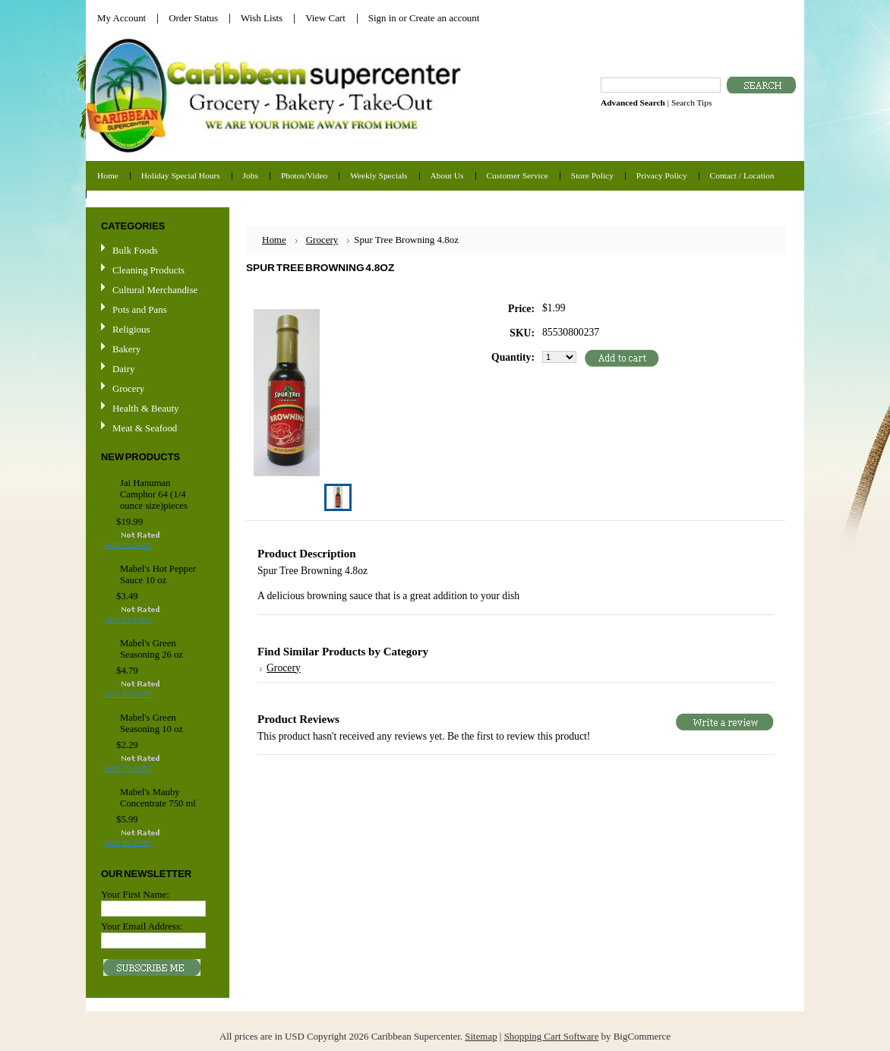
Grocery (155, 389)
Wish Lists (261, 18)
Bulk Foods (135, 250)
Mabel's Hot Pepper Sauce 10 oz (158, 574)
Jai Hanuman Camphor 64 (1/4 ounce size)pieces (154, 494)
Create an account (444, 18)
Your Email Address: (142, 926)
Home (274, 239)
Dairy (123, 368)
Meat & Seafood (144, 428)
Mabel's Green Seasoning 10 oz (151, 723)
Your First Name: (135, 894)
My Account (121, 18)
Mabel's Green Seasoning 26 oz (151, 649)
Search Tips (691, 102)
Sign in (382, 18)
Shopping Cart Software (551, 1036)
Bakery (126, 349)
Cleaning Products (148, 270)
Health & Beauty (145, 408)
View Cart (325, 18)
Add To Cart (128, 545)
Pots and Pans (139, 309)
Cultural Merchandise (154, 289)
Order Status (193, 18)
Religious (131, 329)
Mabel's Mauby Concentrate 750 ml (158, 798)
